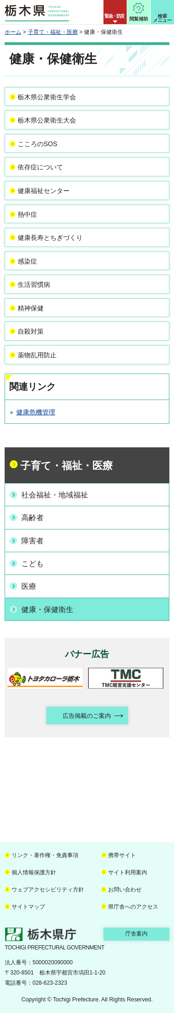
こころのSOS (38, 144)
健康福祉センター (44, 190)
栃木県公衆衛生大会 (47, 120)
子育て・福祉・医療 (53, 32)
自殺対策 (31, 331)
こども (32, 564)
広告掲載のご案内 (87, 715)
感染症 (27, 261)
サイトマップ (28, 906)
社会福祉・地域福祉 (54, 495)
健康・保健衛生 (47, 609)
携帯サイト (122, 855)
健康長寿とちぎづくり (50, 237)
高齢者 (32, 518)
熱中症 (27, 214)
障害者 (32, 541)
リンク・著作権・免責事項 (45, 855)
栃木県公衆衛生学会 (47, 97)
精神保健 (31, 308)
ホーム (13, 32)
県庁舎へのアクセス (133, 906)
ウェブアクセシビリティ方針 (48, 889)
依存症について (40, 167)
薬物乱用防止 (37, 355)
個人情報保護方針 (34, 872)
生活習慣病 (34, 284)
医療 (28, 586)
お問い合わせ (125, 889)
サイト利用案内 (127, 872)
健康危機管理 (35, 412)
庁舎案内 (136, 933)
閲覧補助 (138, 18)
